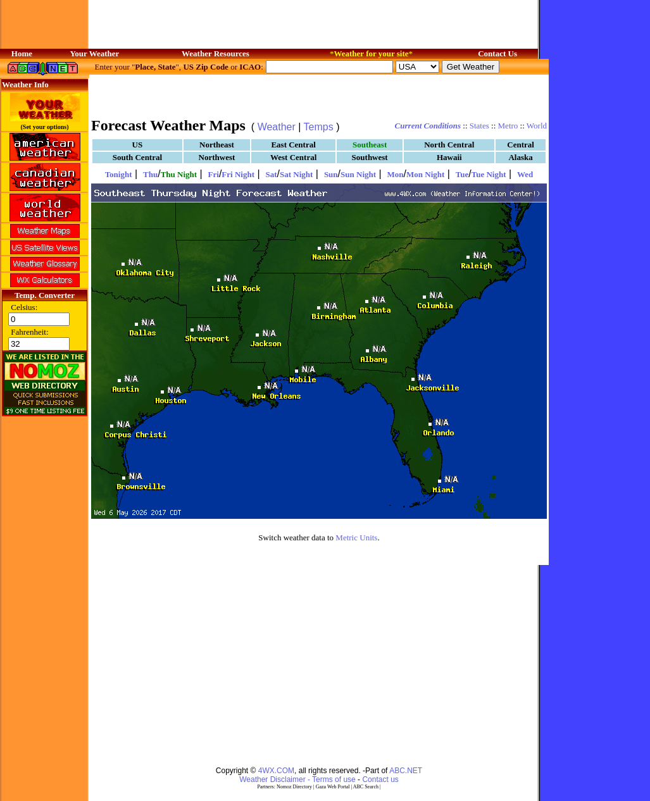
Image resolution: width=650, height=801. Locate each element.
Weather (277, 126)
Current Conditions (428, 125)
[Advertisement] (319, 95)
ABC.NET (405, 770)
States (479, 125)
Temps (319, 126)
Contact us (380, 779)
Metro (508, 125)
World (537, 125)
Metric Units (356, 537)
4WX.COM (276, 770)
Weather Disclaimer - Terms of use (297, 779)
